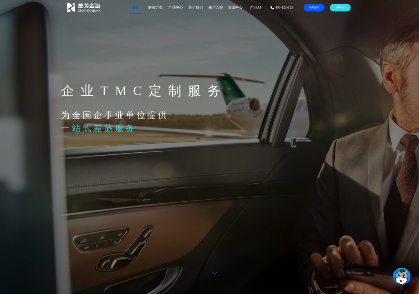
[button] (214, 273)
